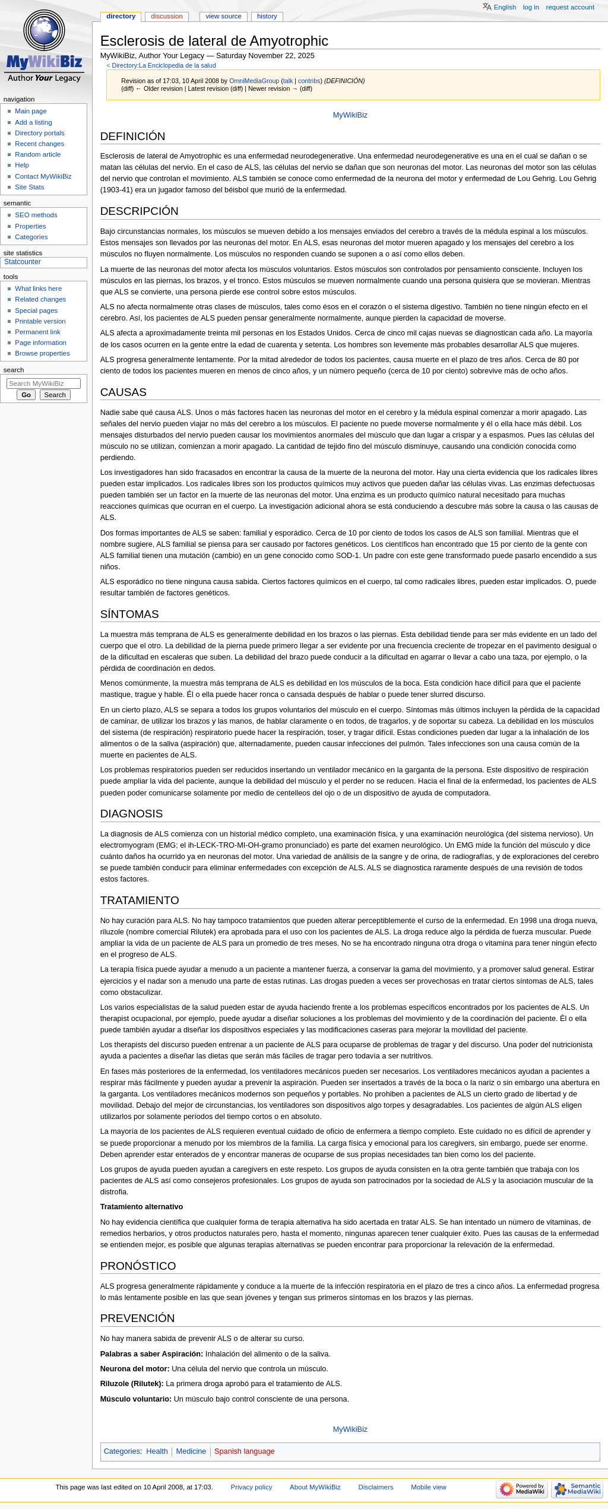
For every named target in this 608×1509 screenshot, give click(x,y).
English (505, 7)
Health (157, 1451)
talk (288, 80)
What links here (38, 288)
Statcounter (22, 262)
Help (22, 165)
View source (223, 16)
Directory (120, 16)
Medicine (191, 1451)
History (267, 16)
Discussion (166, 16)
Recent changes (39, 143)
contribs (309, 80)
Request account (570, 7)
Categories (122, 1451)
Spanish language (244, 1451)
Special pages (36, 310)
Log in (531, 7)
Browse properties (42, 353)
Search (14, 369)
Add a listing (33, 122)
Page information (40, 342)
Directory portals (39, 133)
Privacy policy (252, 1487)
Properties (30, 226)
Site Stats (29, 187)
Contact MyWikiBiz (43, 176)
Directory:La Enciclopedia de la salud (164, 65)
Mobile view (428, 1487)
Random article (38, 154)
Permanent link (37, 331)
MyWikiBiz (350, 115)
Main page (31, 111)
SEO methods (36, 214)
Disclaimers (375, 1487)
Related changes (40, 299)
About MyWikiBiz (315, 1487)
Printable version (40, 321)
